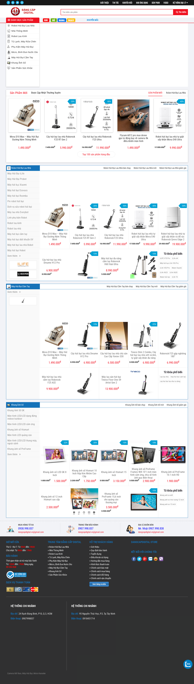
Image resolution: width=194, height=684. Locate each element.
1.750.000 (83, 481)
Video (166, 3)
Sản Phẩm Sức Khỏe (21, 68)
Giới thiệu (104, 3)
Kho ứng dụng (142, 3)
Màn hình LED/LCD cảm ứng (21, 424)
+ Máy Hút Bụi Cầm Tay (58, 567)
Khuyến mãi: (93, 20)
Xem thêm (14, 255)
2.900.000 (142, 481)
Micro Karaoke (39, 673)
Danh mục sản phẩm (22, 20)
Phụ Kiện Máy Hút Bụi (22, 47)
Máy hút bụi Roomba (17, 195)
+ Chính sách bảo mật (98, 567)
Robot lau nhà (14, 228)
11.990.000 (96, 147)
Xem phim (156, 3)
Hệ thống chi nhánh (23, 606)
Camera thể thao (14, 673)
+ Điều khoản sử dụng (98, 557)
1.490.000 (24, 147)
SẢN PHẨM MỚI (155, 92)
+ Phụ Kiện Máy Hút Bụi (58, 561)
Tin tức (115, 3)
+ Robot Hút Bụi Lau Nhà (58, 547)
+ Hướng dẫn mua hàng (99, 561)
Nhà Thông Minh (19, 31)
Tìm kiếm (181, 12)
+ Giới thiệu (94, 547)
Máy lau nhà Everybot (17, 212)
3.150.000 (112, 481)
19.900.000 (172, 244)
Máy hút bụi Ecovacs (17, 190)
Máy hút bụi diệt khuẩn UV (20, 239)
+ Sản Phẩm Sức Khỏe (57, 574)
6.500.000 (114, 362)
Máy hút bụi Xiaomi (17, 184)
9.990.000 (168, 147)
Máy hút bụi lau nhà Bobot (20, 245)
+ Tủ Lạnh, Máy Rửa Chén (59, 557)
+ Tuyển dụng (95, 554)
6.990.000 (173, 362)
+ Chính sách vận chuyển (100, 578)
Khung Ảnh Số (18, 63)
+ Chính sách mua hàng (99, 571)
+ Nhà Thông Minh (56, 550)
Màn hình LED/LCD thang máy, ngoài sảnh (22, 442)
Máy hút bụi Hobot (16, 250)
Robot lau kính (14, 223)
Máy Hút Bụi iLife (15, 173)
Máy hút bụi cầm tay (17, 234)
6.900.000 (83, 362)
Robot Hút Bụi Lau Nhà (22, 25)
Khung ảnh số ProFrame (19, 448)
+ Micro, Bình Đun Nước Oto (60, 564)
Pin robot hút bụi (15, 201)
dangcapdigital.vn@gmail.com (31, 532)
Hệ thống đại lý (180, 3)
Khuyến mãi (127, 3)
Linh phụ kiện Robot (17, 217)
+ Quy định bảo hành (98, 550)
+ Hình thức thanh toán (99, 564)
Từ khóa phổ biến (173, 253)
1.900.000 (173, 481)
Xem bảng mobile (99, 584)
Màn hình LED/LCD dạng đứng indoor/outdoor (22, 417)
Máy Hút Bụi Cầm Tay (22, 57)
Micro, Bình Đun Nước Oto (24, 52)
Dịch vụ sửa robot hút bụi (19, 206)
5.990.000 (58, 147)
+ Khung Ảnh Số (55, 571)
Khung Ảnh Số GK (15, 410)
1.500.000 (53, 481)
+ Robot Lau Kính (55, 554)
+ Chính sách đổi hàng (99, 574)
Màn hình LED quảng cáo (19, 435)
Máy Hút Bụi (27, 673)
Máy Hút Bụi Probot (17, 179)
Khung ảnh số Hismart (18, 429)
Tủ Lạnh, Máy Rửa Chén (23, 41)
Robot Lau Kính (19, 36)
